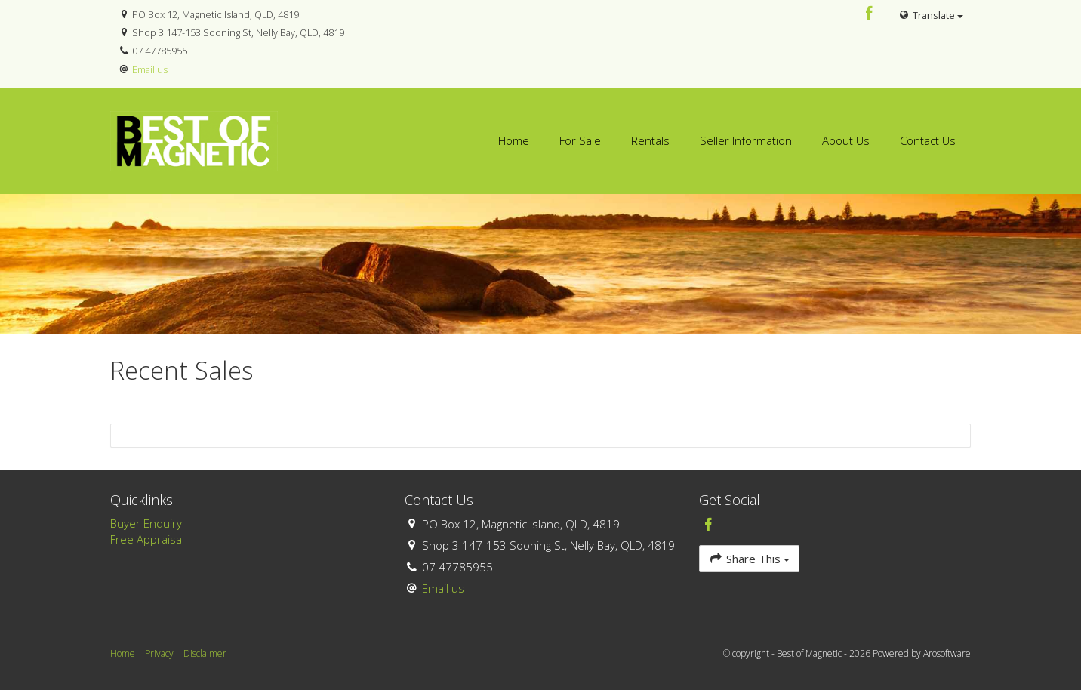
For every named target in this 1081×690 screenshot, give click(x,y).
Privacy (159, 653)
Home (513, 140)
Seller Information (746, 140)
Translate (930, 15)
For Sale (580, 140)
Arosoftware (947, 653)
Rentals (650, 140)
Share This (749, 558)
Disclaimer (204, 653)
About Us (846, 140)
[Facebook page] (869, 14)
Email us (150, 69)
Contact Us (928, 140)
